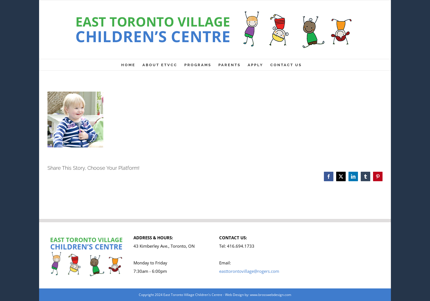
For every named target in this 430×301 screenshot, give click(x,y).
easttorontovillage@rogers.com (249, 271)
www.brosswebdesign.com (270, 294)
